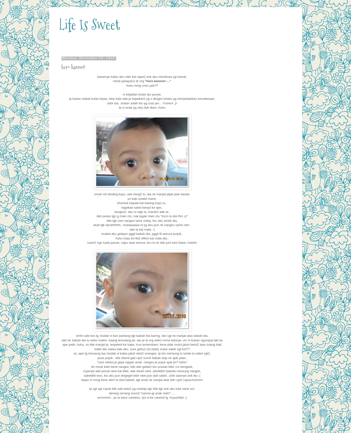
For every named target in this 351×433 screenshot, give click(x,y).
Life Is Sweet (89, 25)
